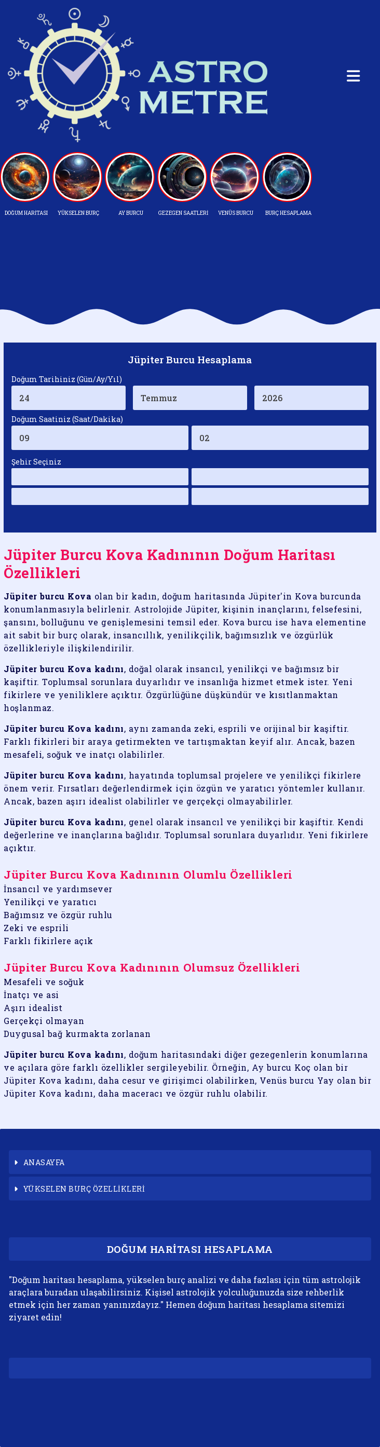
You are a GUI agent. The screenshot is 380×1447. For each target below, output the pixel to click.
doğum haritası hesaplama (253, 1304)
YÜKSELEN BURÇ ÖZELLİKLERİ (84, 1189)
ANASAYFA (44, 1162)
